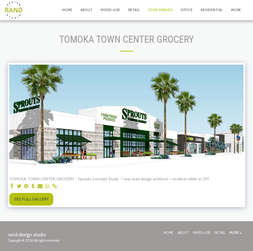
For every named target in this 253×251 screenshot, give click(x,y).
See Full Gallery (31, 199)
